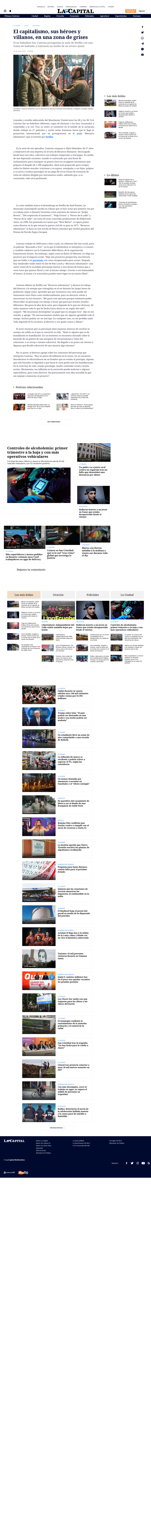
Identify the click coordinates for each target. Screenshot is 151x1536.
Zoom (26, 25)
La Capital (16, 25)
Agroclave (104, 16)
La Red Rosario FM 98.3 (81, 1140)
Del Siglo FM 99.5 (115, 1137)
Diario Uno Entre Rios (43, 1142)
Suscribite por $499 (130, 11)
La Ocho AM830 (78, 1137)
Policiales (89, 16)
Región (47, 16)
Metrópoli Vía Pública (43, 1149)
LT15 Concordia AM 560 (81, 1142)
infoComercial (41, 1147)
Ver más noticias (56, 1124)
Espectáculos (121, 16)
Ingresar (142, 11)
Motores (51, 6)
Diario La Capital (42, 1137)
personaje (36, 25)
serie (79, 132)
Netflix (49, 136)
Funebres (83, 6)
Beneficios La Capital (97, 6)
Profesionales (71, 6)
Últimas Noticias (11, 16)
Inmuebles (41, 6)
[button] (5, 11)
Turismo (111, 6)
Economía (74, 16)
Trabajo (60, 6)
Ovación (60, 16)
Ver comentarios (53, 421)
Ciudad (35, 16)
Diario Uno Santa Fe (43, 1140)
